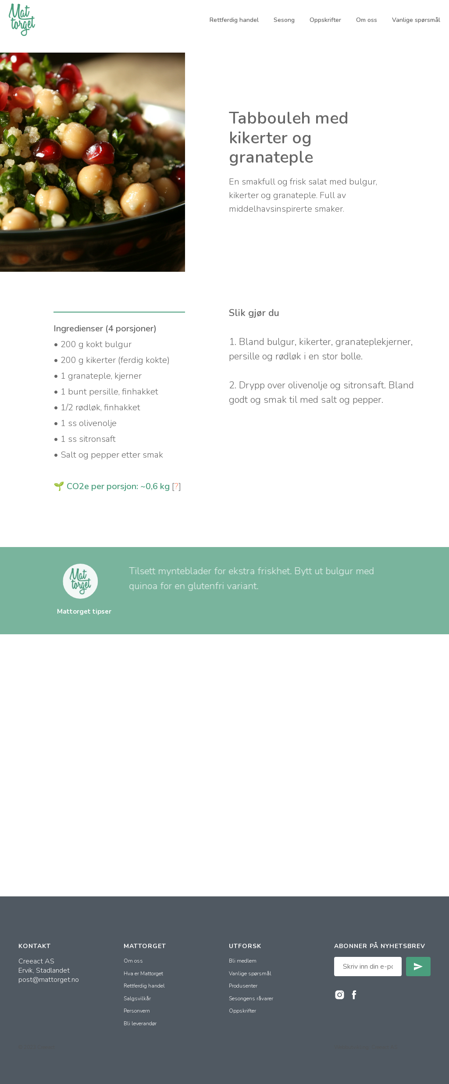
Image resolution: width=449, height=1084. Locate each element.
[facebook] (354, 994)
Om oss (366, 20)
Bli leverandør (140, 1023)
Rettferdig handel (234, 20)
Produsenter (243, 985)
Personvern (137, 1010)
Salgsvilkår (137, 998)
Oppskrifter (325, 20)
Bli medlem (243, 960)
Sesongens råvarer (251, 998)
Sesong (284, 20)
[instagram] (339, 994)
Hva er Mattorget (143, 973)
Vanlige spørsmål (416, 20)
